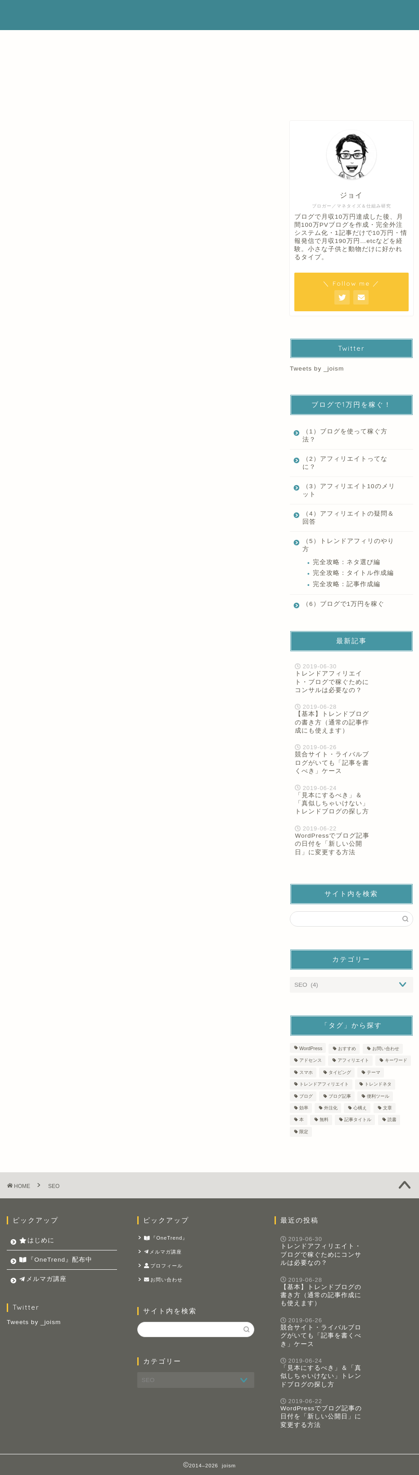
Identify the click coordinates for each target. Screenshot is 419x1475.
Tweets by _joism (317, 368)
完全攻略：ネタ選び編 (346, 562)
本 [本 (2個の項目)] (301, 1119)
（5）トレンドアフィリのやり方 (348, 545)
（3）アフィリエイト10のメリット (348, 490)
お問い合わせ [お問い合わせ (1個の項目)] (385, 1048)
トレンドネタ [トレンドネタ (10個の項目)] (378, 1084)
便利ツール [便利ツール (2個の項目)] (378, 1096)
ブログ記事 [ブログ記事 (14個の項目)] (340, 1096)
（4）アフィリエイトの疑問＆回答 (348, 517)
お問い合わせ (163, 1280)
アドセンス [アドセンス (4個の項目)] (310, 1060)
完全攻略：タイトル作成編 (353, 573)
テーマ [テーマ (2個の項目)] (373, 1072)
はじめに (189, 14)
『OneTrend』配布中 (258, 14)
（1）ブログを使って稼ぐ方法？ (344, 435)
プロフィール (163, 1266)
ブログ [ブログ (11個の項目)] (306, 1096)
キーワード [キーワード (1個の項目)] (396, 1060)
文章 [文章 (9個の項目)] (387, 1107)
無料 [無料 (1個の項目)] (324, 1119)
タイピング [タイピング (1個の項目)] (340, 1072)
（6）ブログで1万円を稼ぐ (343, 604)
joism (28, 15)
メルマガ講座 (333, 14)
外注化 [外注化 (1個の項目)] (331, 1107)
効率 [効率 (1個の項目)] (303, 1107)
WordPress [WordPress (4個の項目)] (310, 1048)
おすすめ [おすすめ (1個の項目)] (347, 1048)
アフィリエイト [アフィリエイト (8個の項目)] (353, 1060)
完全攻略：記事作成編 (346, 584)
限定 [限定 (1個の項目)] (303, 1131)
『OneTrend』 (166, 1238)
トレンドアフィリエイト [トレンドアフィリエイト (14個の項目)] (324, 1084)
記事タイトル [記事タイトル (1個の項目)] (357, 1119)
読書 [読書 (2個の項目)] (391, 1119)
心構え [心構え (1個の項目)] (360, 1107)
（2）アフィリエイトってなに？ (344, 462)
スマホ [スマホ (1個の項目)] (306, 1072)
